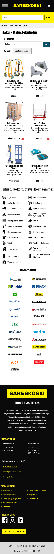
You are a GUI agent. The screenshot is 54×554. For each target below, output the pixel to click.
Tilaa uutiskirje (14, 531)
